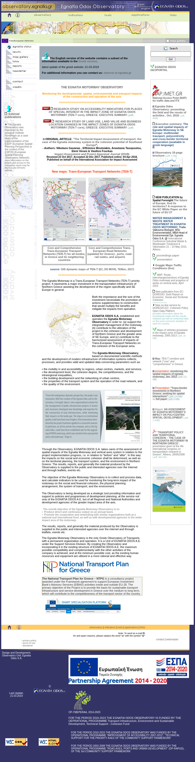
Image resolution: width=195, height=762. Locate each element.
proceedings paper (167, 255)
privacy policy (29, 640)
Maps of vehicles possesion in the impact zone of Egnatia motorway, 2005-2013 (170, 333)
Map (157, 358)
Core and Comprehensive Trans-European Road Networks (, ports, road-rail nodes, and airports (109, 252)
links (142, 627)
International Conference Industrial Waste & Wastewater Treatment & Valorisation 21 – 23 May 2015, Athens (170, 244)
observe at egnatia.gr (117, 72)
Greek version (87, 61)
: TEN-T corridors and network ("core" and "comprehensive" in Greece (168, 361)
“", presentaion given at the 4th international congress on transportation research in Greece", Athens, (170, 443)
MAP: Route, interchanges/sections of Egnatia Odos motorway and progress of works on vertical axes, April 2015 (171, 280)
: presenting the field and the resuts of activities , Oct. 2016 (169, 112)
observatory (96, 627)
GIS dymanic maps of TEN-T (80, 269)
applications (131, 627)
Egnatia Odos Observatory (163, 108)
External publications (13, 115)
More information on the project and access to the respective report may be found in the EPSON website (17, 165)
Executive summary (168, 123)
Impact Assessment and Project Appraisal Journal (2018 (91, 154)
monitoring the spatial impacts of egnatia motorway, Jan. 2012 (170, 374)
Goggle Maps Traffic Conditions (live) (167, 267)
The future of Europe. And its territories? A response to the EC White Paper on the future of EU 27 (170, 206)
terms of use (29, 643)
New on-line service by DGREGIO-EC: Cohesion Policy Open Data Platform (170, 308)
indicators (110, 627)
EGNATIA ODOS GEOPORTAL (163, 68)
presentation (164, 259)
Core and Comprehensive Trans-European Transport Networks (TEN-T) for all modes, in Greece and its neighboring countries (64, 253)
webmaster (172, 639)
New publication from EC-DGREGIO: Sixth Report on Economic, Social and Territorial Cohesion (170, 295)
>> (160, 399)
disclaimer (28, 645)
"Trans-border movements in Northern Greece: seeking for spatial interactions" (170, 392)
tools (120, 627)
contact (160, 639)
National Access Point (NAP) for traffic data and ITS (169, 98)
